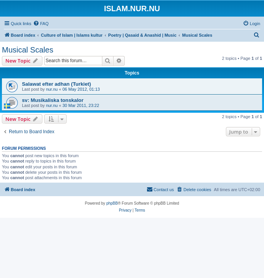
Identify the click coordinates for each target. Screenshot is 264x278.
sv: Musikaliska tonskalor (53, 100)
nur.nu (52, 89)
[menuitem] (40, 23)
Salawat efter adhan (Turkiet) (56, 84)
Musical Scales (27, 50)
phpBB (112, 203)
